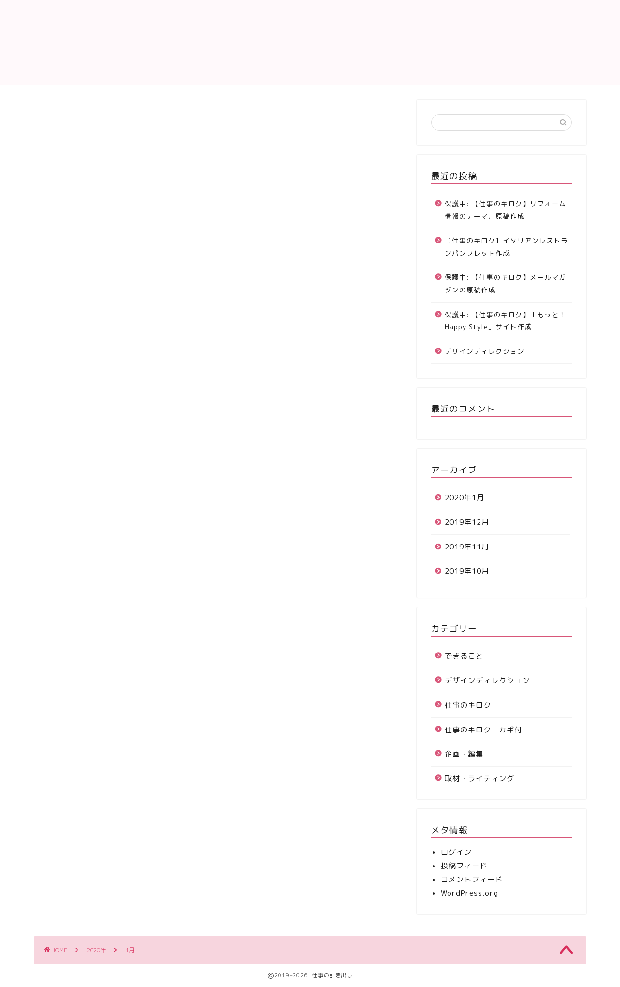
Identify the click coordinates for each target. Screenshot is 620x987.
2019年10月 (467, 571)
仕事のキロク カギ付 (483, 730)
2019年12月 (467, 522)
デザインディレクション (485, 351)
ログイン (456, 852)
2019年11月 (467, 547)
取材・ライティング (479, 779)
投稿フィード (464, 866)
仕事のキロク (436, 15)
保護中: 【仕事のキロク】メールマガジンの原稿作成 (505, 283)
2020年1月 (464, 497)
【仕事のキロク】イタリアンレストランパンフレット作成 (506, 247)
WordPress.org (469, 893)
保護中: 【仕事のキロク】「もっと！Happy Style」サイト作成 (505, 321)
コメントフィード (472, 879)
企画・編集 (464, 754)
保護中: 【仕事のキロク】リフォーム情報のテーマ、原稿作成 (505, 210)
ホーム (379, 15)
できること (464, 656)
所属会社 (564, 15)
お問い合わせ (504, 15)
